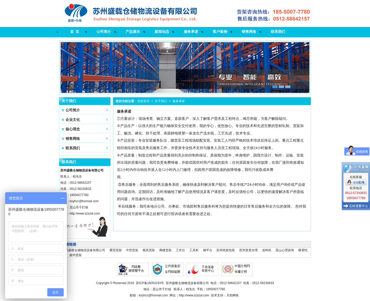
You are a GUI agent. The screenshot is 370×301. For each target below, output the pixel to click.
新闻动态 (162, 32)
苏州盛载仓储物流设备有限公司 (83, 250)
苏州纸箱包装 (225, 250)
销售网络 (249, 32)
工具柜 (194, 250)
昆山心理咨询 (284, 250)
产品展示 (133, 32)
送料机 (266, 250)
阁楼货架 (165, 250)
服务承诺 (191, 32)
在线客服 (356, 132)
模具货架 (149, 250)
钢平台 (207, 250)
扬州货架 (75, 255)
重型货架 (115, 250)
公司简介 (104, 32)
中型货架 (132, 250)
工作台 (180, 250)
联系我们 (278, 32)
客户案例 (220, 32)
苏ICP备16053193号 (150, 283)
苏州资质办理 (248, 250)
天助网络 (232, 295)
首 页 (74, 32)
